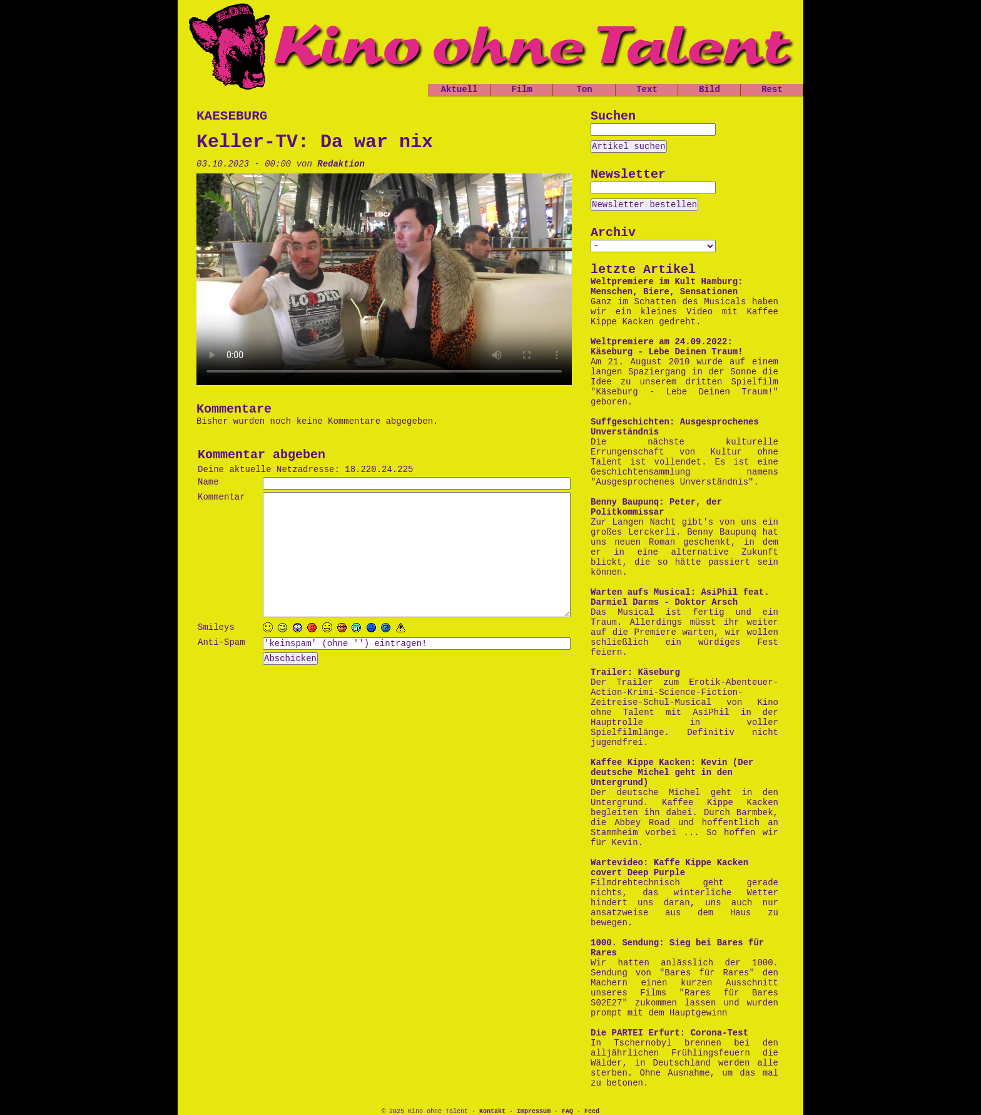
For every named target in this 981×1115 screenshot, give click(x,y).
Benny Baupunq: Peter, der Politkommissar (656, 507)
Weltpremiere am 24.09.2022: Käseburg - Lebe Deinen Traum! (667, 347)
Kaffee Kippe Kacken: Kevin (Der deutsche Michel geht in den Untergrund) (672, 773)
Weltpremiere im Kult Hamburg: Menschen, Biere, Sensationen (667, 287)
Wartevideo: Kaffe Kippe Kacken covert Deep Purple (669, 868)
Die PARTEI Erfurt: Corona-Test (669, 1033)
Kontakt (492, 1111)
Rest (772, 90)
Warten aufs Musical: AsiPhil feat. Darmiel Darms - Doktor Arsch (680, 597)
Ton (584, 90)
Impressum (534, 1111)
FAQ (567, 1111)
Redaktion (341, 164)
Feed (591, 1111)
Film (521, 90)
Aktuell (459, 90)
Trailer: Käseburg (635, 672)
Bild (709, 90)
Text (647, 90)
